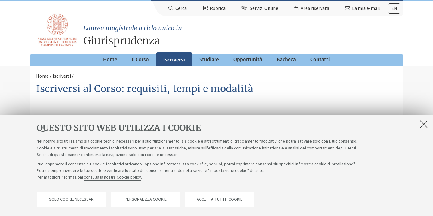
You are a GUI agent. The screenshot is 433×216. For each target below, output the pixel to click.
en (394, 8)
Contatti (320, 59)
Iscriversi (174, 60)
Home (110, 59)
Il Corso (140, 59)
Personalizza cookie (146, 200)
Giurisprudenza (243, 35)
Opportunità (247, 59)
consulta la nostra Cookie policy (112, 178)
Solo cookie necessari (71, 200)
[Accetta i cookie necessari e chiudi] (423, 124)
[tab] (394, 8)
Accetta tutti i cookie (219, 200)
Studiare (209, 59)
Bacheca (286, 59)
